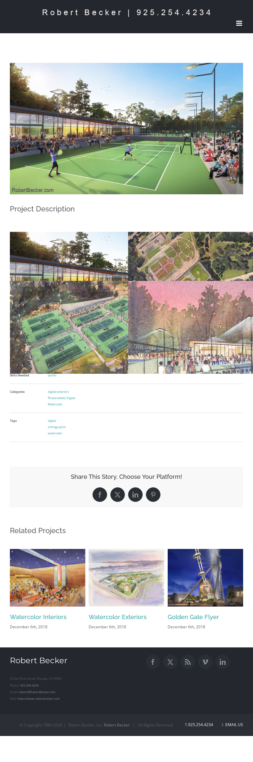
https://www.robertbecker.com (38, 698)
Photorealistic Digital (61, 398)
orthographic (57, 427)
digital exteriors (58, 392)
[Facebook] (153, 662)
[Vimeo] (205, 662)
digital (52, 421)
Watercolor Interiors (38, 616)
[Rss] (188, 662)
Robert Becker (117, 725)
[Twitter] (170, 662)
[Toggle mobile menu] (239, 23)
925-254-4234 (29, 685)
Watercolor (55, 404)
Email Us (232, 724)
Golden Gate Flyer (193, 616)
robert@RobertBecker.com (36, 692)
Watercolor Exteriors (118, 616)
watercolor (55, 433)
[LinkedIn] (222, 662)
